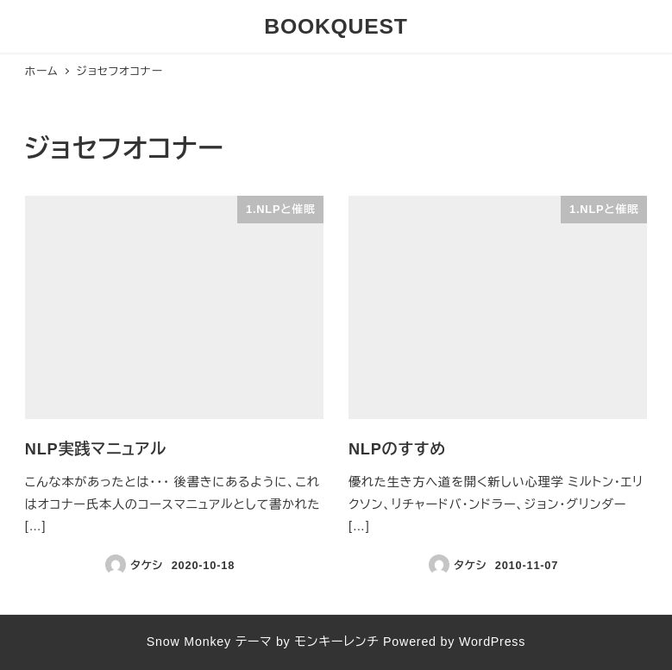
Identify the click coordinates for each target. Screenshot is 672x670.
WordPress (492, 641)
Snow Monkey (189, 641)
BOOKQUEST (336, 26)
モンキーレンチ (336, 641)
